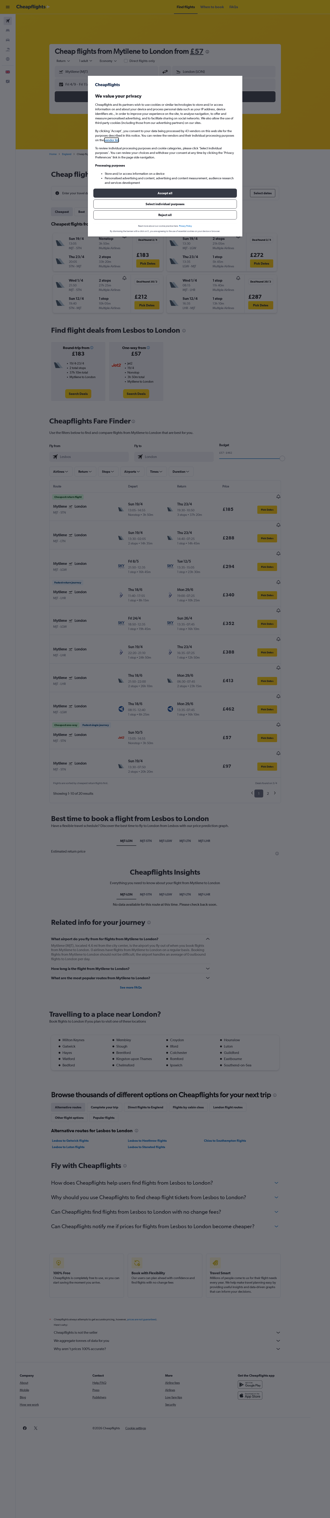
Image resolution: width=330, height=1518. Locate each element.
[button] (165, 193)
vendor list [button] (111, 140)
